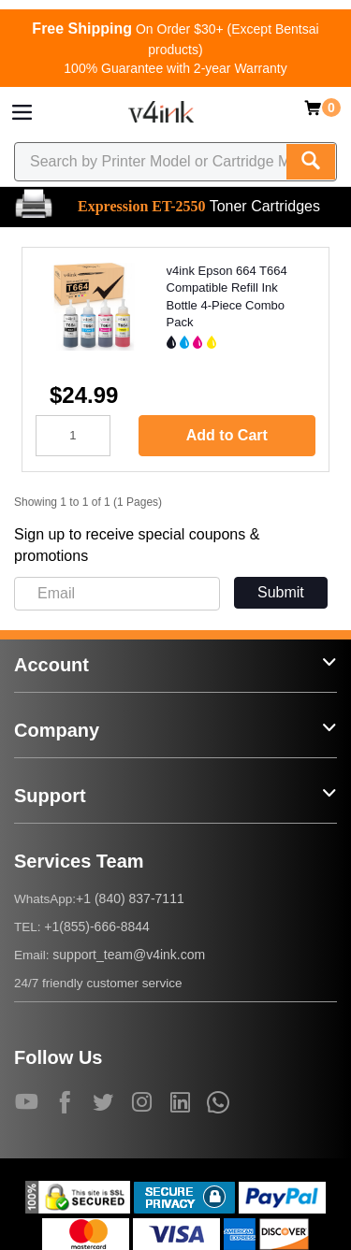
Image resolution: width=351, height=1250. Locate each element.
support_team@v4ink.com (128, 954)
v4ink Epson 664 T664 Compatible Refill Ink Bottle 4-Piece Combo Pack (227, 297)
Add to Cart (227, 435)
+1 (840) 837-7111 (130, 898)
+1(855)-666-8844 (96, 926)
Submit (280, 592)
